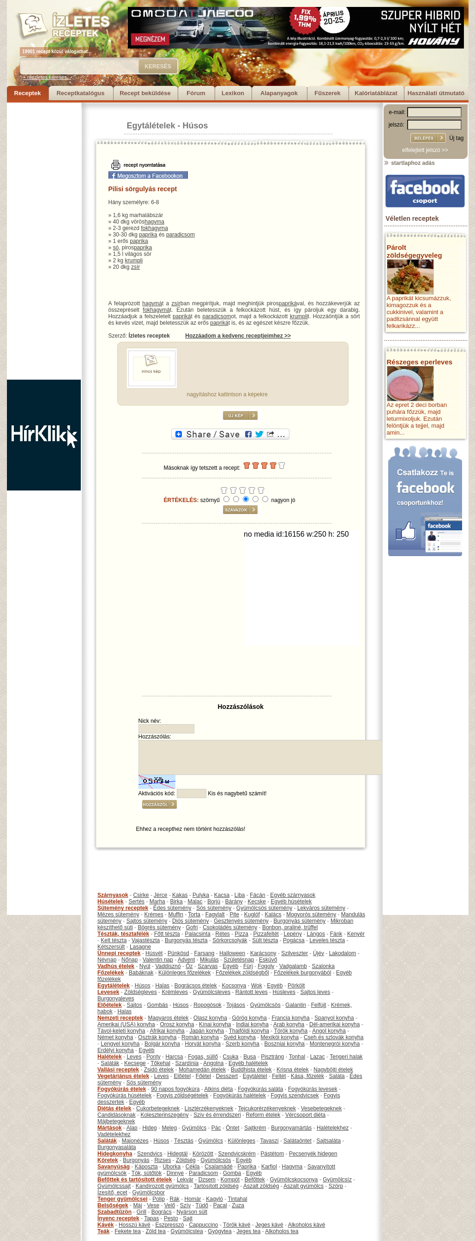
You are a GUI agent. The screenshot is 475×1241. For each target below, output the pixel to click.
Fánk (336, 934)
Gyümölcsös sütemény (264, 908)
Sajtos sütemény (147, 921)
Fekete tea (127, 1231)
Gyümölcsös (265, 1005)
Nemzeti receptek (120, 1018)
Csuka (231, 1056)
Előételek (109, 1005)
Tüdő (202, 1205)
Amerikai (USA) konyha (126, 1024)
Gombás (157, 1005)
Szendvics (149, 1153)
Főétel (203, 1076)
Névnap (106, 959)
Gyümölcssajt (114, 1186)
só (116, 247)
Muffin (175, 914)
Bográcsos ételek (195, 985)
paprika (148, 234)
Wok (256, 985)
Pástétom (272, 1153)
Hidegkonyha (114, 1153)
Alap (132, 1128)
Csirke (141, 895)
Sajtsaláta (329, 1141)
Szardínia (187, 1063)
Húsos (195, 125)
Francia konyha (291, 1018)
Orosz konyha (177, 1024)
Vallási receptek (118, 1069)
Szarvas (207, 966)
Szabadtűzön (114, 1212)
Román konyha (200, 1037)
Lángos (316, 934)
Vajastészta (146, 940)
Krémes (153, 914)
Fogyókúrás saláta (260, 1089)
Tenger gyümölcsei (122, 1199)
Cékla (193, 1166)
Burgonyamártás (291, 1128)
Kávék (105, 1225)
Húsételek (110, 901)
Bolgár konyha (162, 1044)
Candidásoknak (116, 1115)
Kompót (230, 1179)
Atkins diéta (218, 1089)
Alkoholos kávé (306, 1225)
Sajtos (134, 1005)
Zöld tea (156, 1231)
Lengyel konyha (120, 1044)
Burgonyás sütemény (300, 921)
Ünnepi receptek (118, 953)
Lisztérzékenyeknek (209, 1108)
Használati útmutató (436, 93)
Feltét (279, 1076)
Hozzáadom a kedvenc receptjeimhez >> (238, 336)
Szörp (336, 1186)
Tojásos (235, 1005)
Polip (158, 1199)
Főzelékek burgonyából (302, 972)
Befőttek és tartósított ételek (134, 1179)
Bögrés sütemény (159, 927)
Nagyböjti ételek (333, 1069)
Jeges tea (248, 1231)
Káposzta (146, 1166)
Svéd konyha (239, 1037)
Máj (137, 1205)
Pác (216, 1128)
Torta (194, 914)
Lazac (317, 1056)
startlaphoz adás (409, 163)
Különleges (241, 1141)
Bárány (234, 901)
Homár (193, 1199)
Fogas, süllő (203, 1056)
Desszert (227, 1076)
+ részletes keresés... (47, 77)
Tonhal (297, 1056)
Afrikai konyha (167, 1031)
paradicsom (180, 234)
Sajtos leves (316, 992)
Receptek (27, 93)
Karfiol (269, 1166)
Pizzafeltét (266, 934)
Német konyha (115, 1037)
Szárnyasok (112, 895)
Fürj (248, 966)
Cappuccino (203, 1225)
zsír (135, 267)
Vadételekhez (114, 1134)
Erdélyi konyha (115, 1050)
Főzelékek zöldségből (242, 972)
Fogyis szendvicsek (295, 1095)
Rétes (222, 934)
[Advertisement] (44, 241)
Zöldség (186, 1160)
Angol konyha (329, 1031)
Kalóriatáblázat (376, 93)
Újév (318, 953)
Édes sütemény (172, 908)
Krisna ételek (292, 1069)
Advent (186, 959)
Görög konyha (249, 1018)
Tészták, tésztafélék (123, 934)
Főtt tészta (167, 934)
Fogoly (266, 966)
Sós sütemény (213, 908)
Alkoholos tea (281, 1231)
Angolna (213, 1063)
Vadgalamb (293, 966)
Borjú (213, 901)
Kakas (179, 895)
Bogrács (161, 1212)
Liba (239, 895)
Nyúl (144, 966)
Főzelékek (110, 972)
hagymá (152, 303)
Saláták (110, 1063)
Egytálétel (255, 1076)
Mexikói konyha (280, 1037)
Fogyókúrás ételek (121, 1089)
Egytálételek (151, 125)
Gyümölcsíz (337, 1179)
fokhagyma (154, 228)
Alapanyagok (279, 93)
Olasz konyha (210, 1018)
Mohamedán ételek (202, 1069)
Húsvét (153, 953)
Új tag (456, 138)
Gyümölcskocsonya (294, 1179)
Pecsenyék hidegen (313, 1153)
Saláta (337, 1076)
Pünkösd (178, 953)
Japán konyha (206, 1031)
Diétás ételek (114, 1108)
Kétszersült (111, 947)
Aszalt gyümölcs (303, 1186)
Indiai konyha (252, 1024)
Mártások (109, 1128)
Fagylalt (215, 914)
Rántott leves (251, 992)
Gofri (192, 927)
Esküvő (268, 959)
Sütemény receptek (122, 908)
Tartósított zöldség (216, 1186)
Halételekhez (333, 1128)
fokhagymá (156, 310)
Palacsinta (197, 934)
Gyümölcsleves (211, 992)
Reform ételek (263, 1115)
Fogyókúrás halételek (239, 1095)
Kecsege (135, 1063)
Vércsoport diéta (305, 1115)
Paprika (247, 1166)
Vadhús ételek (115, 966)
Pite (234, 914)
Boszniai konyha (285, 1044)
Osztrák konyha (157, 1037)
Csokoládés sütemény (230, 927)
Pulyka (200, 895)
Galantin (295, 1005)
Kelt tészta (113, 940)
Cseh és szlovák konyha (333, 1037)
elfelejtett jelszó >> (425, 150)
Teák (103, 1231)
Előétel (182, 1076)
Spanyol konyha (334, 1018)
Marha (157, 901)
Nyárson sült (191, 1212)
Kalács (273, 914)
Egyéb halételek (248, 1063)
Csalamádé (218, 1166)
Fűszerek (327, 93)
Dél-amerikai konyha (334, 1024)
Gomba (232, 1173)
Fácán (257, 895)
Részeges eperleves (420, 362)
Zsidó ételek (159, 1069)
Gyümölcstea (187, 1231)
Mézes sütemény (118, 914)
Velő (169, 1205)
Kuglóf (252, 914)
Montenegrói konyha (335, 1044)
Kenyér (356, 934)
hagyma (154, 221)
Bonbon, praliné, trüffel (290, 927)
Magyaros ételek (168, 1018)
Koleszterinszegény (164, 1115)
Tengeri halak (346, 1056)
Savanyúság (113, 1166)
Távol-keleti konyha (121, 1031)
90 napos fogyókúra (175, 1089)
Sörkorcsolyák (229, 940)
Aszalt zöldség (261, 1186)
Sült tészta (265, 940)
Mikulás (209, 959)
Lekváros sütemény (321, 908)
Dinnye (175, 1173)
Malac (194, 901)
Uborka (171, 1166)
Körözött (202, 1153)
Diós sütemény (190, 921)
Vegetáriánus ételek (123, 1076)
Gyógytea (219, 1231)
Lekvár (185, 1179)
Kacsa (221, 895)
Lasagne (140, 947)
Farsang (204, 953)
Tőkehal (160, 1063)
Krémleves (175, 992)
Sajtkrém (255, 1128)
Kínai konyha (215, 1024)
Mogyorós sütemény (311, 914)
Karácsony (263, 953)
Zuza (238, 1205)
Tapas (151, 1218)
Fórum (195, 93)
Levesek (108, 992)
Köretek (107, 1160)
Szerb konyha (242, 1044)
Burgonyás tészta (186, 940)
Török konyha (290, 1031)
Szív (185, 1205)
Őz (189, 966)
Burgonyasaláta (116, 1147)
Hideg (149, 1128)
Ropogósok (207, 1005)
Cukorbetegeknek (158, 1108)
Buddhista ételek (251, 1069)
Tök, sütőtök (147, 1173)
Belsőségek (112, 1205)
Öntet (232, 1128)
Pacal (220, 1205)
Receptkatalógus (80, 93)
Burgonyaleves (115, 998)
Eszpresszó (169, 1225)
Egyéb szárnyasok (292, 895)
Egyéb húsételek (291, 901)
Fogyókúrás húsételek (124, 1095)
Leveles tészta (327, 940)
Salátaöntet (297, 1141)
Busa (249, 1056)
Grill (141, 1212)
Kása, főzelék (307, 1076)
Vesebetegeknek (321, 1108)
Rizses (162, 1160)
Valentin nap (158, 959)
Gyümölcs (194, 1128)
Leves (133, 1056)
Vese (153, 1205)
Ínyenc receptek (118, 1218)
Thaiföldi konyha (249, 1031)
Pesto (171, 1218)
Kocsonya (234, 985)
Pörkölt (296, 985)
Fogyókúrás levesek (312, 1089)
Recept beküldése (145, 93)
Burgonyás (136, 1160)
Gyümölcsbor (148, 1192)
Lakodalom (342, 953)
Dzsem (207, 1179)
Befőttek (255, 1179)
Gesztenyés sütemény (241, 921)
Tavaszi (269, 1141)
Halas (162, 985)
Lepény (293, 934)
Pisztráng (272, 1056)
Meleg (169, 1128)
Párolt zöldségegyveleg (414, 251)
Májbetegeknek (116, 1121)
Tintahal (237, 1199)
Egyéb (230, 966)
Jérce (160, 895)
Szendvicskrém (236, 1153)
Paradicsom (203, 1173)
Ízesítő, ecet (112, 1192)
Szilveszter (294, 953)
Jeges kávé (269, 1225)
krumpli (134, 260)
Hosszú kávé (134, 1225)
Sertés (136, 901)
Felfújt (318, 1005)
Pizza (241, 934)
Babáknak (141, 972)
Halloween (232, 953)
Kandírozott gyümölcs (162, 1186)
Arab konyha (288, 1024)
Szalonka (323, 966)
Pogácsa (294, 940)
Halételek (109, 1056)
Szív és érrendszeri (217, 1115)
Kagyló (214, 1199)
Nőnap (129, 959)
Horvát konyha (202, 1044)
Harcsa (174, 1056)
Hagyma (292, 1166)
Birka (176, 901)
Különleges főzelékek (184, 972)
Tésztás (183, 1141)
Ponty (153, 1056)
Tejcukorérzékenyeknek (267, 1108)
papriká (288, 303)
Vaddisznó (167, 966)
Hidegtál (177, 1153)
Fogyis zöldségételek (182, 1095)
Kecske (257, 901)
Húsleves (284, 992)
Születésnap (238, 959)
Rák (175, 1199)
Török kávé (236, 1225)
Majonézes (135, 1141)
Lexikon (233, 93)
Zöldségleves (140, 992)
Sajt (187, 1218)
